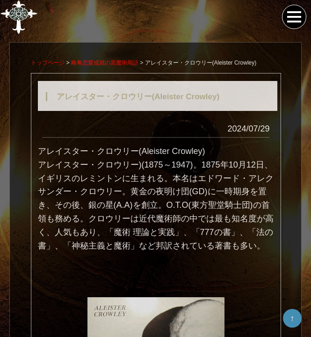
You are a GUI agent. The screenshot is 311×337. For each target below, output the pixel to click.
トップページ (48, 63)
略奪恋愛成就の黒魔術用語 (104, 63)
